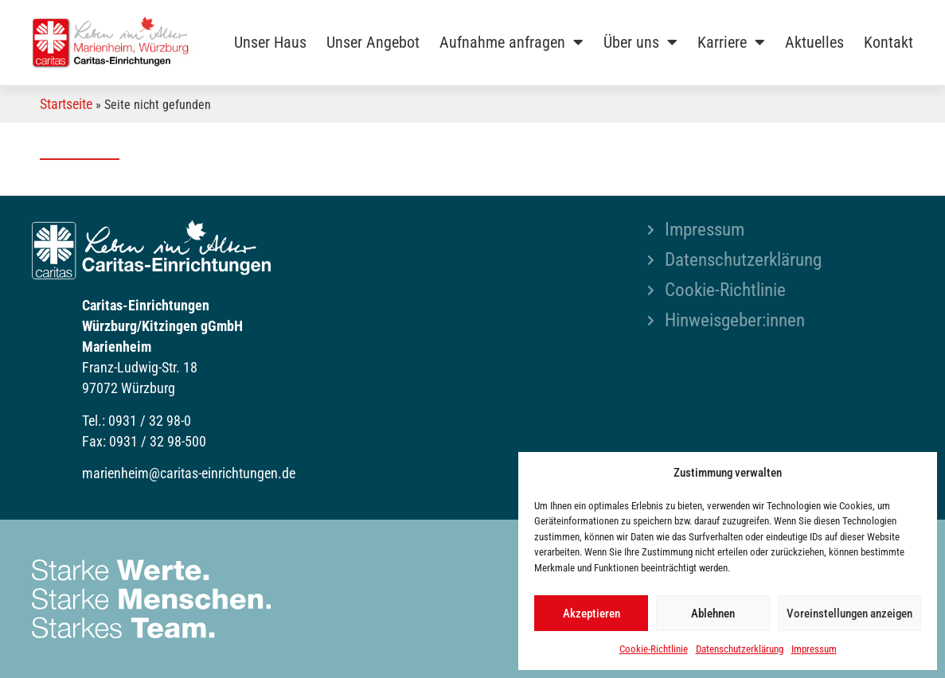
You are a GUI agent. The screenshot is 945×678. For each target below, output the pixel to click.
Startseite (66, 103)
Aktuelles (814, 42)
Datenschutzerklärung (739, 649)
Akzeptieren (591, 613)
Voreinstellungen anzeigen (849, 613)
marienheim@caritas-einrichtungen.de (188, 473)
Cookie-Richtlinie (653, 649)
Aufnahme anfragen (511, 42)
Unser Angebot (373, 42)
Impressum (814, 649)
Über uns (640, 42)
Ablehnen (713, 613)
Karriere (731, 42)
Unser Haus (270, 42)
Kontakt (888, 42)
